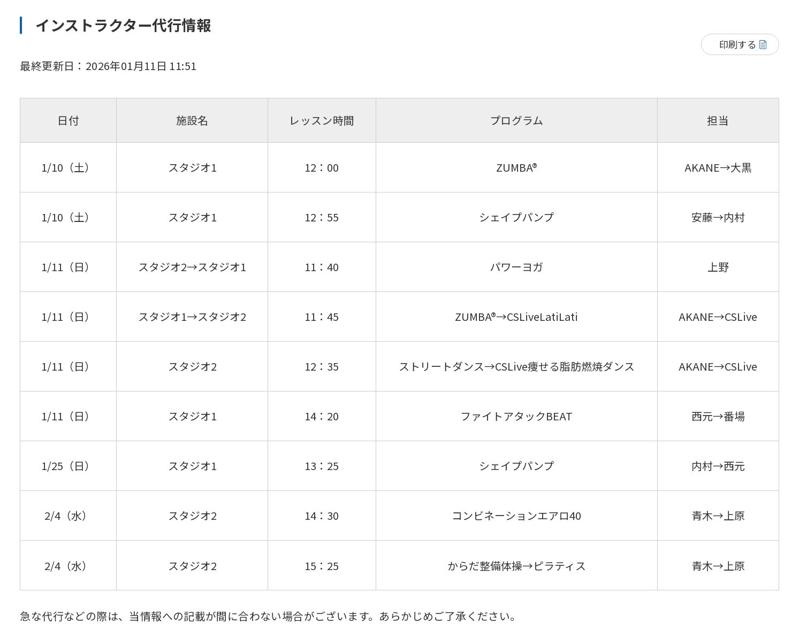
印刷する (737, 44)
